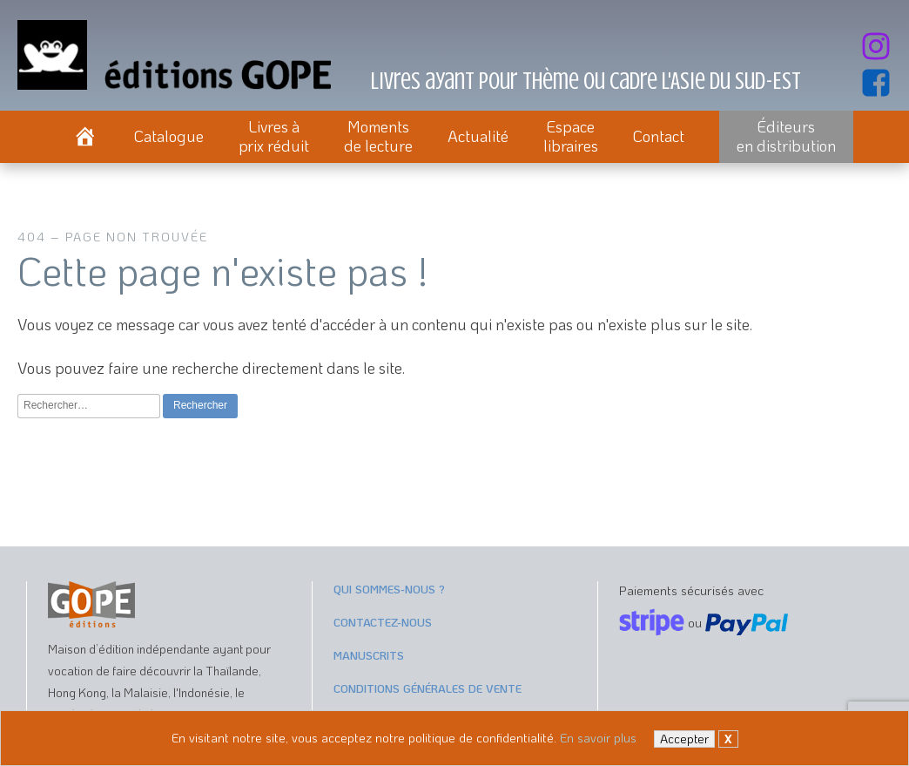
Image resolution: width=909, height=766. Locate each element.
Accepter (684, 738)
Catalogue (169, 135)
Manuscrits (368, 654)
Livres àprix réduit (274, 136)
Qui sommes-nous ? (389, 588)
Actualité (478, 135)
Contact (658, 135)
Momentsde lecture (378, 136)
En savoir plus (598, 737)
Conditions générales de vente (427, 688)
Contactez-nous (382, 621)
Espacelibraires (570, 136)
